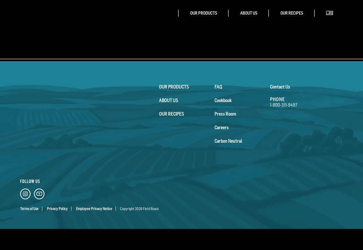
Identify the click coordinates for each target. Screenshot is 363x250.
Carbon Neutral (228, 141)
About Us (248, 13)
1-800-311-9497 (283, 105)
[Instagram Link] (25, 195)
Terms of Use (29, 209)
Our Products (203, 13)
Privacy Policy (57, 209)
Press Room (225, 114)
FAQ (218, 87)
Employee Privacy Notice (94, 209)
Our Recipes (291, 13)
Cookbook (222, 100)
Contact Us (280, 87)
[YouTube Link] (39, 195)
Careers (221, 127)
